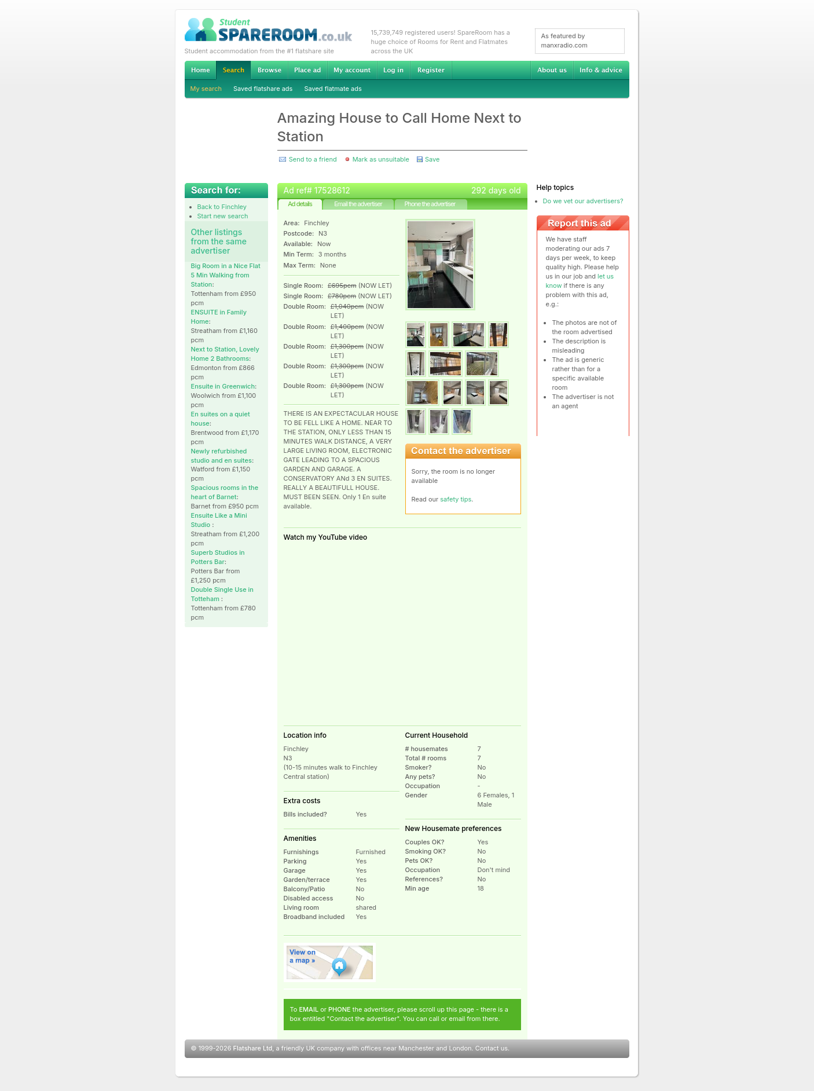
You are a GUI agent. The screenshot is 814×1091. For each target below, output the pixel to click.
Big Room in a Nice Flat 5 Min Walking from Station (226, 275)
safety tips (455, 499)
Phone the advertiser (429, 204)
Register (431, 70)
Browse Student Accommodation (269, 70)
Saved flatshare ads (262, 89)
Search (233, 70)
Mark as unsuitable (381, 159)
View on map (330, 962)
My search (206, 89)
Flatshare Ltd (253, 1048)
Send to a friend (313, 159)
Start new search (222, 216)
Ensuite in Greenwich (223, 386)
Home (200, 70)
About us (551, 70)
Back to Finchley (222, 207)
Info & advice (601, 70)
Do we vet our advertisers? (583, 201)
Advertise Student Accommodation (307, 70)
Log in (393, 70)
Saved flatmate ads (332, 89)
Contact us (491, 1048)
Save (432, 159)
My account (352, 70)
